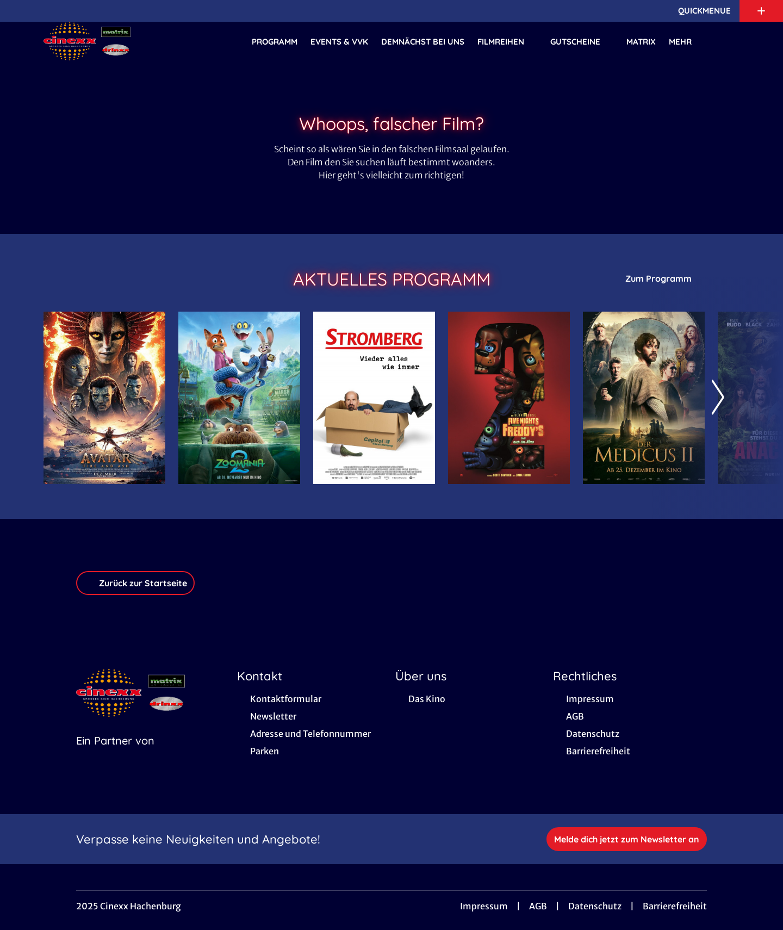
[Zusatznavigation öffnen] (761, 11)
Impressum (484, 906)
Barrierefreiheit (675, 906)
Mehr (687, 41)
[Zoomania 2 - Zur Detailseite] (239, 398)
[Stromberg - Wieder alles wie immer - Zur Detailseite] (374, 398)
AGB (538, 906)
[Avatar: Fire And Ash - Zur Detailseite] (104, 398)
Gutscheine (581, 41)
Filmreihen (507, 41)
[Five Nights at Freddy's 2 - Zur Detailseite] (509, 398)
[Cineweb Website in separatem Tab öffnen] (115, 754)
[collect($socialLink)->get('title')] (19, 11)
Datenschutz (595, 906)
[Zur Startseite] (120, 41)
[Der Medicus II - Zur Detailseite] (644, 398)
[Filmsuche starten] (728, 41)
